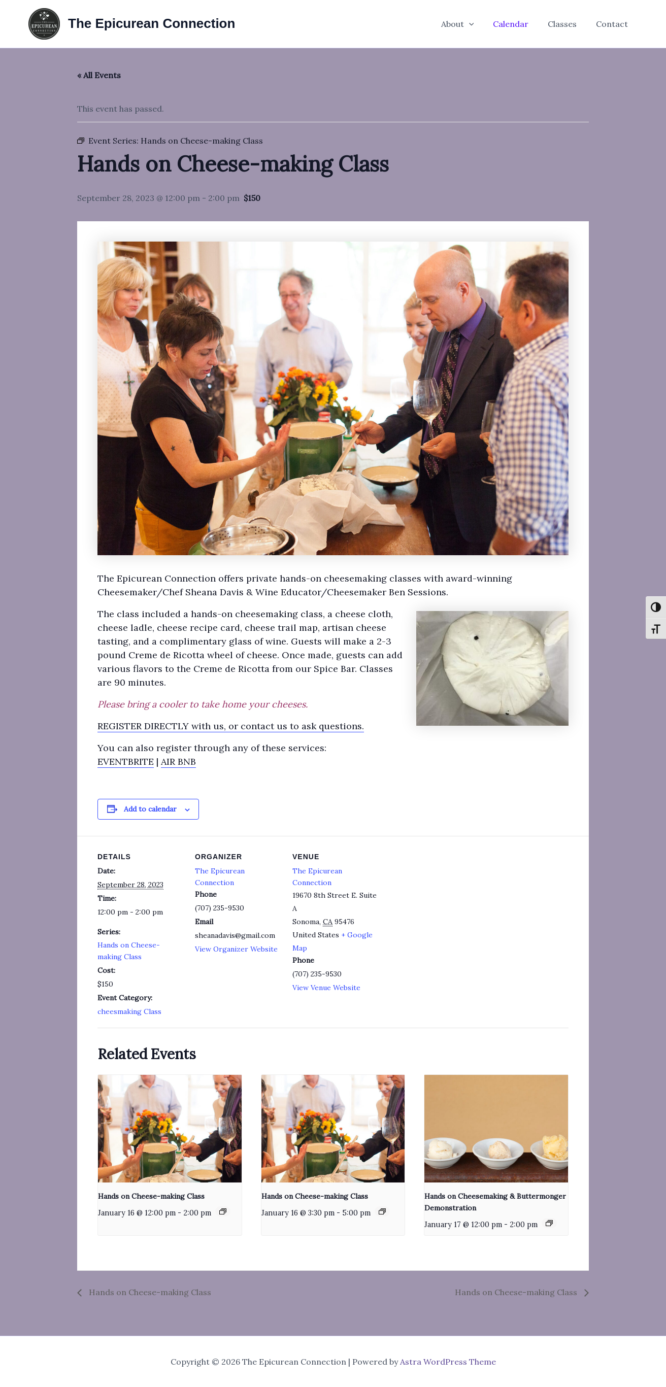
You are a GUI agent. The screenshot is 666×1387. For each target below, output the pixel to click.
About (467, 24)
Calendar (518, 24)
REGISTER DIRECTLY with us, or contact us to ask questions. (230, 726)
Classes (566, 24)
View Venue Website (326, 987)
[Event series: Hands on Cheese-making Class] (222, 1211)
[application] (479, 24)
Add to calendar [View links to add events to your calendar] (150, 809)
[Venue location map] (443, 905)
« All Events (99, 75)
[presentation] (170, 1128)
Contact (613, 24)
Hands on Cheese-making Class (151, 1196)
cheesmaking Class (129, 1011)
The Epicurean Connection (151, 23)
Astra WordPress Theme (448, 1362)
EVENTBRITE (125, 761)
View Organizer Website (236, 949)
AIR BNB (178, 761)
